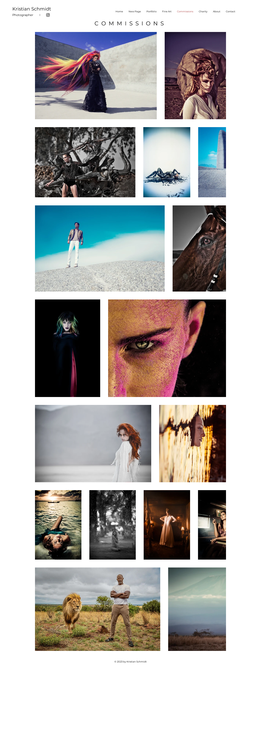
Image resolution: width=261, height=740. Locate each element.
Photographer (22, 15)
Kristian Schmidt (31, 9)
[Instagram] (48, 15)
